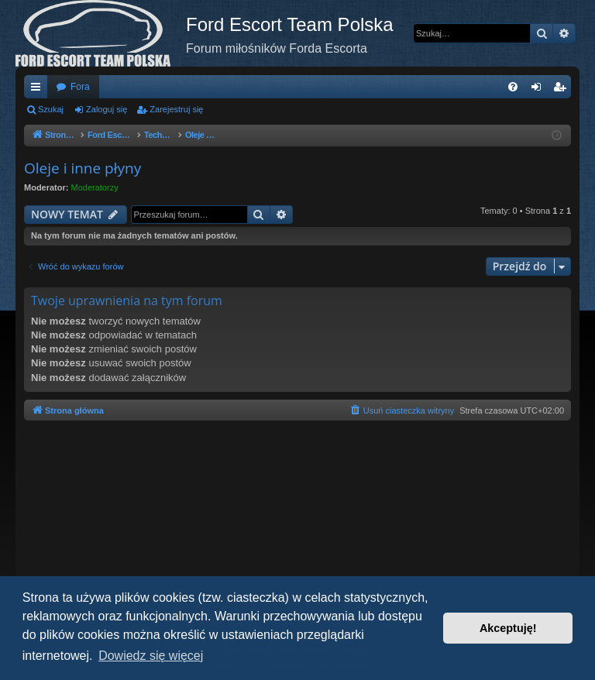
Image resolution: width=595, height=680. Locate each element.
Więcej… (38, 89)
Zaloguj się (106, 109)
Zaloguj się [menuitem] (539, 89)
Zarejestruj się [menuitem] (562, 89)
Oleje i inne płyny (82, 168)
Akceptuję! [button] (508, 628)
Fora (80, 86)
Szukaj (51, 109)
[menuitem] (512, 86)
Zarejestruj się (176, 109)
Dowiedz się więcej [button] (150, 655)
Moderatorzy (95, 187)
